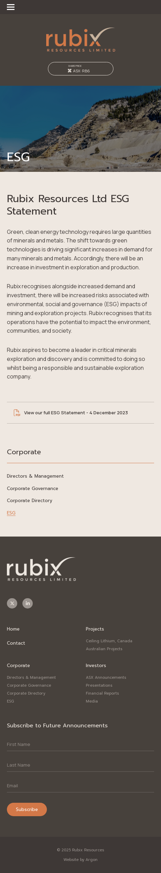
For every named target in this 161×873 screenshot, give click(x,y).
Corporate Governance (32, 488)
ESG (11, 513)
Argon (91, 860)
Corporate (18, 665)
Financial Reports (102, 693)
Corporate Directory (29, 500)
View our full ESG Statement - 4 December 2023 (76, 412)
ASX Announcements (106, 677)
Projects (95, 629)
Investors (96, 665)
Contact (16, 643)
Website (71, 860)
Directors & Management (35, 476)
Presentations (99, 685)
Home (13, 629)
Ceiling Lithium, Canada (109, 641)
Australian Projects (104, 649)
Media (92, 701)
